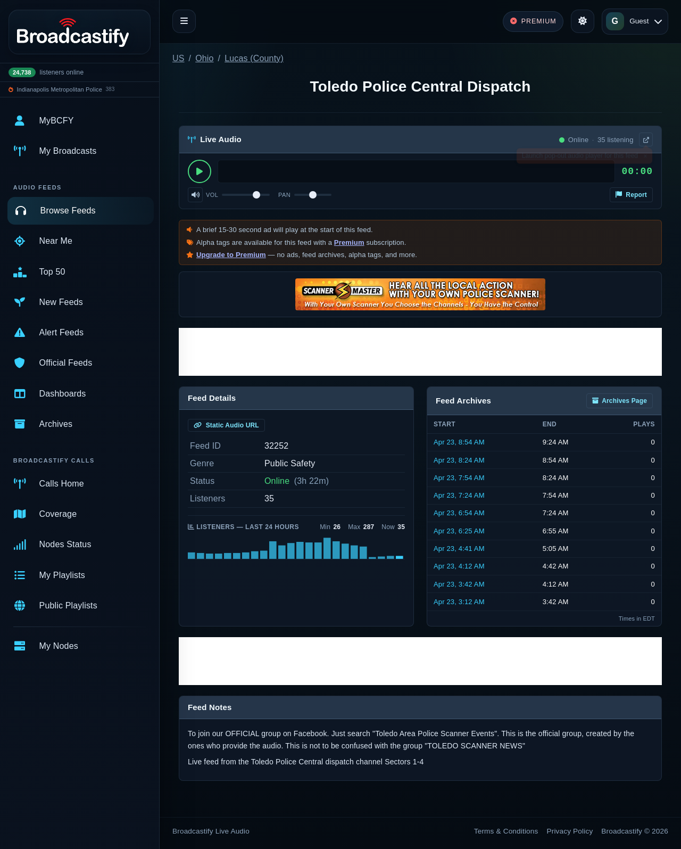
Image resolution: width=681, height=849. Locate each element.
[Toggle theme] (582, 21)
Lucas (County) (254, 58)
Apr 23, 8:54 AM (459, 442)
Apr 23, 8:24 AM (459, 460)
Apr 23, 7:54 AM (459, 478)
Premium (349, 242)
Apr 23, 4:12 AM (459, 566)
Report (631, 195)
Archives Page (619, 401)
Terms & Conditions (506, 831)
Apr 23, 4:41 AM (459, 549)
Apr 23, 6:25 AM (459, 531)
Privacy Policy (570, 831)
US (178, 58)
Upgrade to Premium (231, 255)
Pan (284, 195)
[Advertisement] (420, 352)
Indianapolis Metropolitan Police (59, 89)
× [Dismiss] (645, 158)
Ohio (204, 58)
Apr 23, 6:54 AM (459, 513)
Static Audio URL (226, 425)
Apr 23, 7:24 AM (459, 495)
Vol (212, 195)
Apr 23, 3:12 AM (459, 602)
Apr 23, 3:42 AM (459, 584)
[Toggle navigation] (184, 21)
